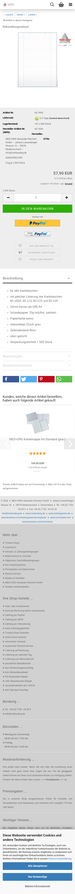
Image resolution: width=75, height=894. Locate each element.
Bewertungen (12, 356)
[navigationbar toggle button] (70, 4)
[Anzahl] (37, 198)
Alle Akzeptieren (37, 865)
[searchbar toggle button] (52, 4)
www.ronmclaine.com (60, 517)
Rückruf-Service (13, 573)
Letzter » (32, 14)
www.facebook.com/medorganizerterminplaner (24, 517)
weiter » (21, 14)
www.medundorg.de (35, 513)
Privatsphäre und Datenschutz (20, 569)
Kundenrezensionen (17, 365)
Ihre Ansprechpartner (15, 565)
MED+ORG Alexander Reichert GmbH (24, 582)
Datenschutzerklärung (59, 858)
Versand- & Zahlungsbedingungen (21, 551)
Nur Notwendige (37, 876)
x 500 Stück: (9, 190)
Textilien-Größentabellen (17, 587)
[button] (8, 198)
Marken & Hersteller (15, 578)
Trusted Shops (12, 543)
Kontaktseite (52, 779)
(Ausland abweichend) (59, 118)
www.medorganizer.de (59, 513)
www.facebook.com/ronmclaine (37, 521)
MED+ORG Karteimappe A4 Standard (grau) (37, 439)
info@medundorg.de (12, 513)
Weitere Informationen (37, 886)
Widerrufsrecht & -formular (18, 556)
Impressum (10, 547)
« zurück (9, 14)
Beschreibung (13, 278)
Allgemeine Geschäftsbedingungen (22, 560)
